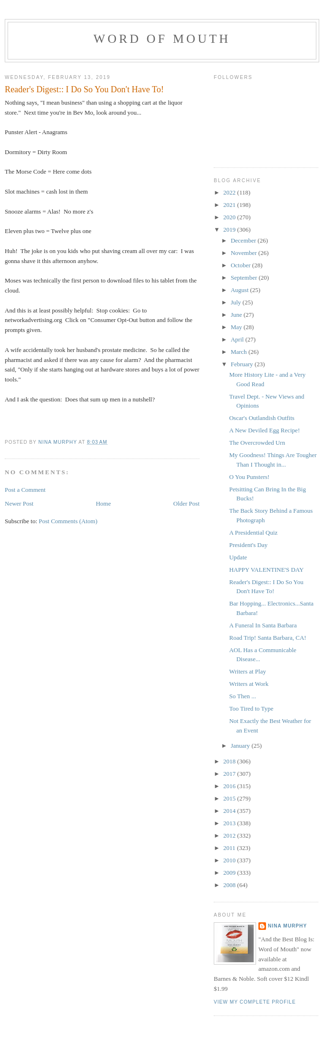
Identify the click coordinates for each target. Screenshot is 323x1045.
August (240, 289)
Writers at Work (248, 683)
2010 (230, 860)
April (238, 339)
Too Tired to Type (251, 708)
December (244, 240)
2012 (230, 835)
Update (238, 557)
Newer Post (19, 503)
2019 (230, 229)
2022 (230, 192)
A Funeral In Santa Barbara (262, 625)
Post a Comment (25, 489)
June (237, 314)
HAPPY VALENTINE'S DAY (266, 569)
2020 (230, 217)
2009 (230, 872)
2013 (230, 823)
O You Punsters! (249, 476)
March (239, 351)
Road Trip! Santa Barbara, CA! (267, 637)
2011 (230, 847)
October (241, 265)
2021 (230, 204)
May (237, 327)
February (243, 364)
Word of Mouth (162, 39)
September (245, 277)
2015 (230, 798)
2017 (230, 773)
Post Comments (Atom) (68, 521)
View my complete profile (255, 1002)
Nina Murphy (287, 925)
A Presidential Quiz (253, 532)
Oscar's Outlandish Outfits (261, 417)
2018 (230, 761)
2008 (230, 885)
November (244, 252)
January (241, 745)
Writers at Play (247, 671)
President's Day (248, 544)
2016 (230, 786)
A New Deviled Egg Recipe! (264, 430)
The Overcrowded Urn (257, 442)
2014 (230, 810)
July (237, 302)
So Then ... (242, 696)
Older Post (186, 503)
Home (103, 503)
